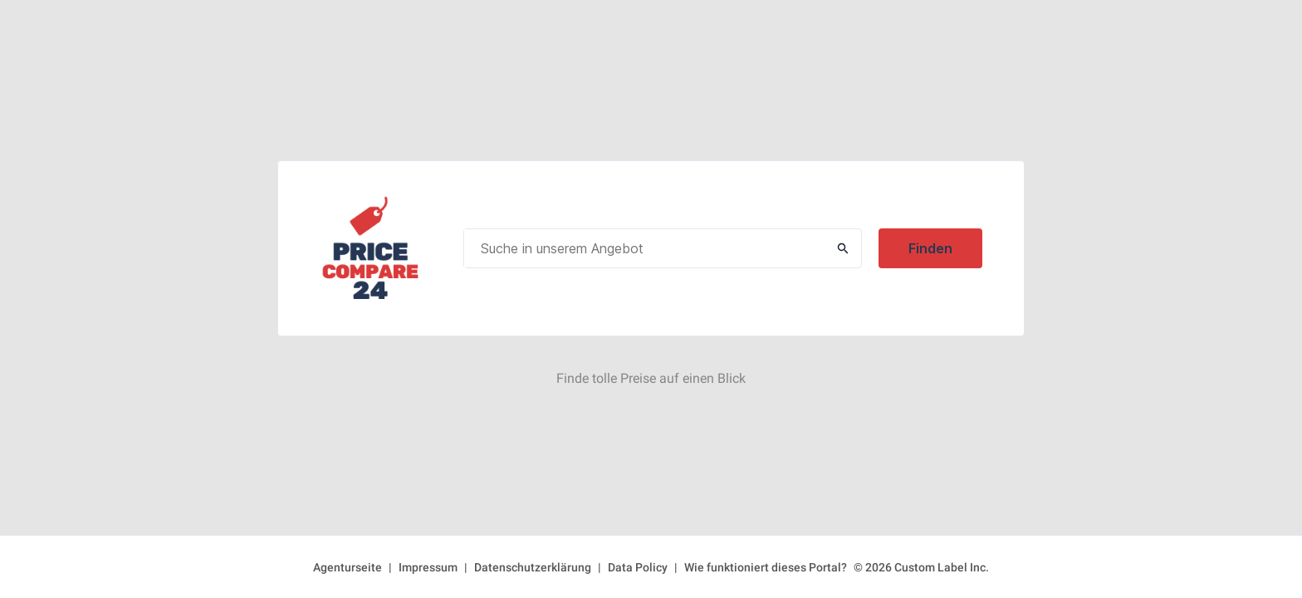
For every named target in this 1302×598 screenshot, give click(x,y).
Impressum (428, 567)
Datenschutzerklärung (532, 567)
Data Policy (638, 567)
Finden (930, 248)
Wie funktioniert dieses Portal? (765, 567)
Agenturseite (347, 567)
